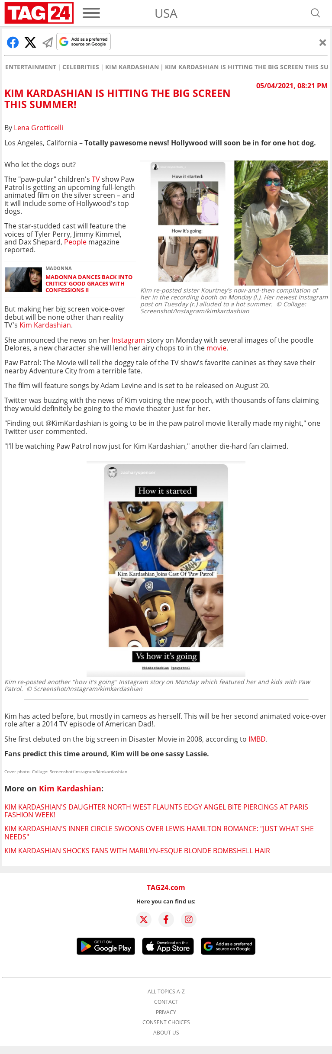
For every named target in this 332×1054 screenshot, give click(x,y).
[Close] (323, 42)
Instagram (127, 340)
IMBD (257, 739)
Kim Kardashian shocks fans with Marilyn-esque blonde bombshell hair (137, 850)
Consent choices (166, 1022)
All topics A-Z (166, 992)
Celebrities (80, 67)
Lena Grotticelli (38, 127)
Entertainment (30, 67)
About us (166, 1033)
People (75, 242)
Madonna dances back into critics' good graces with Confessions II (88, 284)
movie (216, 348)
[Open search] (315, 13)
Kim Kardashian (132, 67)
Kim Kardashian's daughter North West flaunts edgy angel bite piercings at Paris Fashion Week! (156, 810)
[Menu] (91, 12)
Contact (166, 1002)
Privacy (166, 1012)
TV (96, 179)
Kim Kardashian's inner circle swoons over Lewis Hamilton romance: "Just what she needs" (159, 832)
